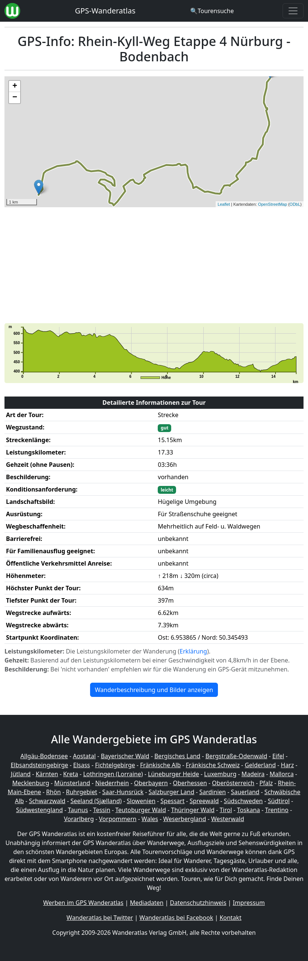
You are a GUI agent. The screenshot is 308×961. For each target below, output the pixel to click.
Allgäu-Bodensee (44, 756)
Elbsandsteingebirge (39, 765)
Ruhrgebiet (81, 792)
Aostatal (84, 756)
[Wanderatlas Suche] (212, 10)
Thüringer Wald (193, 810)
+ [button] (14, 86)
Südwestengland (39, 810)
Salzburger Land (171, 792)
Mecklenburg (30, 783)
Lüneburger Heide (173, 774)
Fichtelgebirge (115, 765)
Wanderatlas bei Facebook (176, 917)
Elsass (81, 765)
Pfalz (266, 783)
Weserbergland (184, 819)
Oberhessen (190, 783)
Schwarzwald (47, 801)
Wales (150, 819)
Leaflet (224, 204)
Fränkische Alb (160, 765)
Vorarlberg (79, 819)
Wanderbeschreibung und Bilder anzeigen (154, 690)
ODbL (295, 204)
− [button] (14, 97)
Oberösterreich (233, 783)
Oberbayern (151, 783)
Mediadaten (146, 903)
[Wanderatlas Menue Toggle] (293, 10)
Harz (287, 765)
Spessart (172, 801)
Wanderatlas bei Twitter (100, 917)
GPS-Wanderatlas (105, 11)
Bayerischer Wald (125, 756)
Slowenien (141, 801)
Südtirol (279, 801)
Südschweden (243, 801)
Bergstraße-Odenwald (236, 756)
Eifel (278, 756)
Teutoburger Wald (141, 810)
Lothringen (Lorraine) (113, 774)
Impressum (249, 903)
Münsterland (72, 783)
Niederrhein (112, 783)
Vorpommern (118, 819)
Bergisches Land (177, 756)
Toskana (248, 810)
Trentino (277, 810)
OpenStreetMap (272, 204)
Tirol (225, 810)
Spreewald (204, 801)
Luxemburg (220, 774)
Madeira (253, 774)
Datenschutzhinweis (198, 903)
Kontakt (230, 917)
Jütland (21, 774)
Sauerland (245, 792)
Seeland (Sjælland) (95, 801)
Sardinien (212, 792)
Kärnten (47, 774)
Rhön (53, 792)
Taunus (78, 810)
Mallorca (281, 774)
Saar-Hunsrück (123, 792)
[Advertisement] (154, 265)
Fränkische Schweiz (213, 765)
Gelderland (260, 765)
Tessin (101, 810)
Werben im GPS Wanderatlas (83, 903)
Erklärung (193, 651)
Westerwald (227, 819)
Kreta (70, 774)
